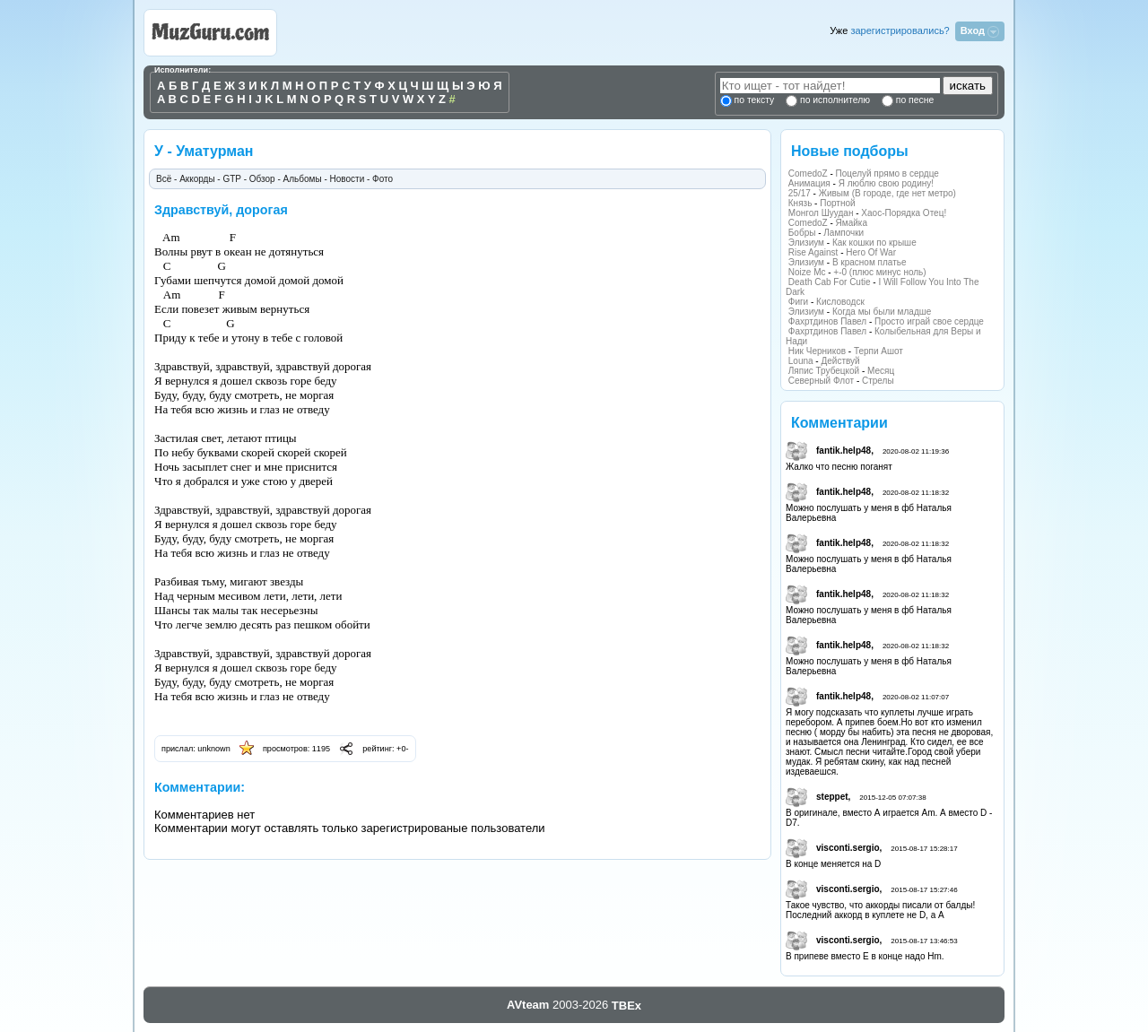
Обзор (262, 179)
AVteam (528, 1004)
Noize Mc (807, 272)
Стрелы (878, 381)
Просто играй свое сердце (929, 321)
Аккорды (196, 179)
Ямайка (851, 223)
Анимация (809, 183)
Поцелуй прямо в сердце (887, 173)
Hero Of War (871, 252)
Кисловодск (840, 302)
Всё (163, 179)
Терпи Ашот (878, 351)
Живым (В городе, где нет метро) (887, 193)
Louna (800, 361)
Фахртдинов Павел (827, 321)
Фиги (798, 302)
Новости (347, 179)
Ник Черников (817, 351)
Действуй (840, 361)
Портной (837, 203)
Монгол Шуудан (821, 213)
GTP (231, 179)
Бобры (802, 233)
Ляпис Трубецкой (823, 371)
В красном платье (869, 262)
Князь (800, 203)
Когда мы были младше (881, 312)
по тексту (754, 100)
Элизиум (806, 242)
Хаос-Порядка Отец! (903, 213)
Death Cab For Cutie (829, 282)
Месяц (880, 371)
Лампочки (843, 233)
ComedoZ (808, 173)
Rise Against (813, 252)
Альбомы (302, 179)
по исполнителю (833, 100)
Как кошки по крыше (874, 242)
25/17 (799, 193)
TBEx (626, 1005)
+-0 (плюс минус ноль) (879, 272)
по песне (913, 100)
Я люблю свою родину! (886, 183)
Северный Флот (821, 381)
